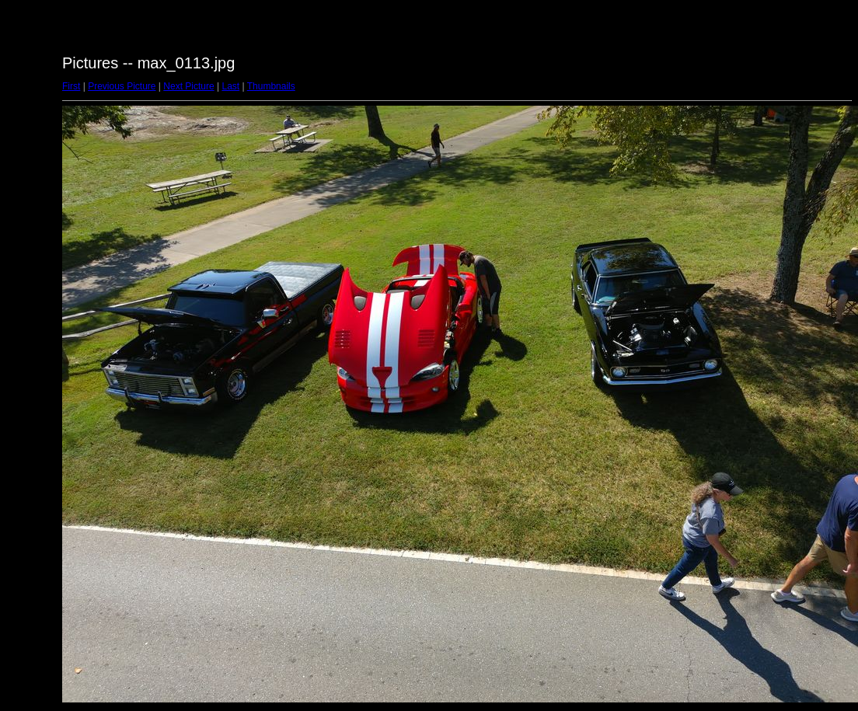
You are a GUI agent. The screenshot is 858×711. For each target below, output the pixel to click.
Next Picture (188, 86)
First (71, 86)
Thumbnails (271, 86)
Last (230, 86)
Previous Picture (121, 86)
